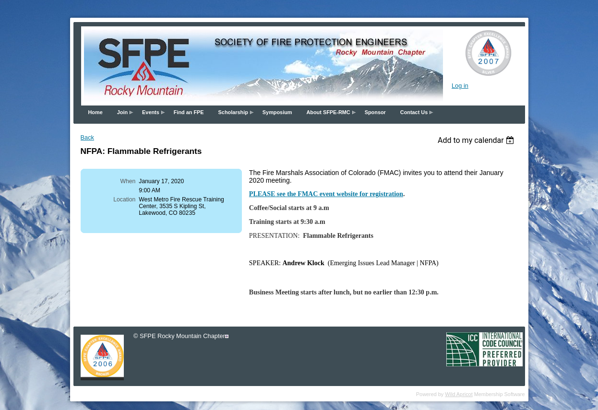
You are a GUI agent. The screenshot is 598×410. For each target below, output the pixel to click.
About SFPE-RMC (328, 112)
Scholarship (233, 112)
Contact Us (414, 112)
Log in (460, 85)
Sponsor (375, 112)
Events (150, 112)
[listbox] (477, 140)
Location (124, 199)
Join (122, 112)
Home (95, 112)
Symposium (277, 112)
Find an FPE (189, 112)
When (128, 181)
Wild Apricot (458, 394)
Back (87, 137)
